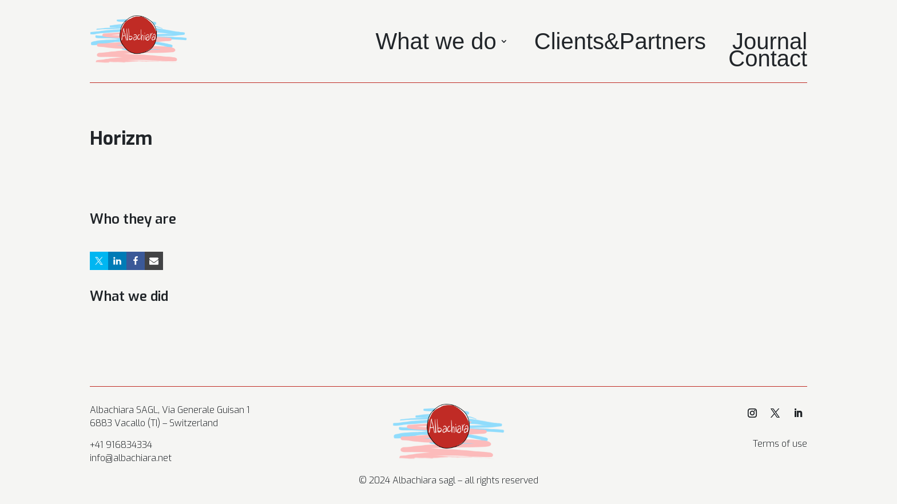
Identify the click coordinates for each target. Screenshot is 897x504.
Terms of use (780, 444)
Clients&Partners (620, 43)
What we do (436, 43)
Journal (769, 43)
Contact (767, 60)
